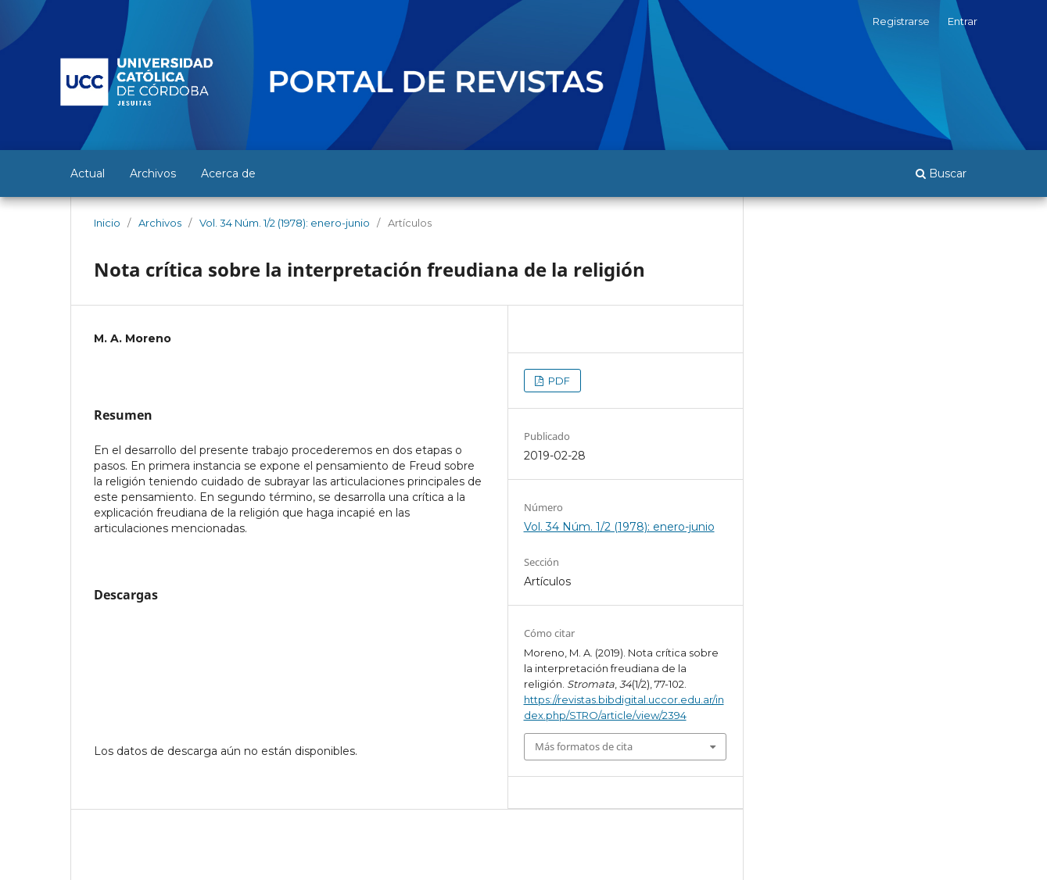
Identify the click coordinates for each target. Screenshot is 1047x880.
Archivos (153, 173)
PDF (558, 380)
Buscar (941, 173)
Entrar (962, 21)
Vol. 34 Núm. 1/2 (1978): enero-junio (284, 222)
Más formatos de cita (584, 746)
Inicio (107, 222)
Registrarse (901, 21)
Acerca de (228, 173)
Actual (87, 173)
